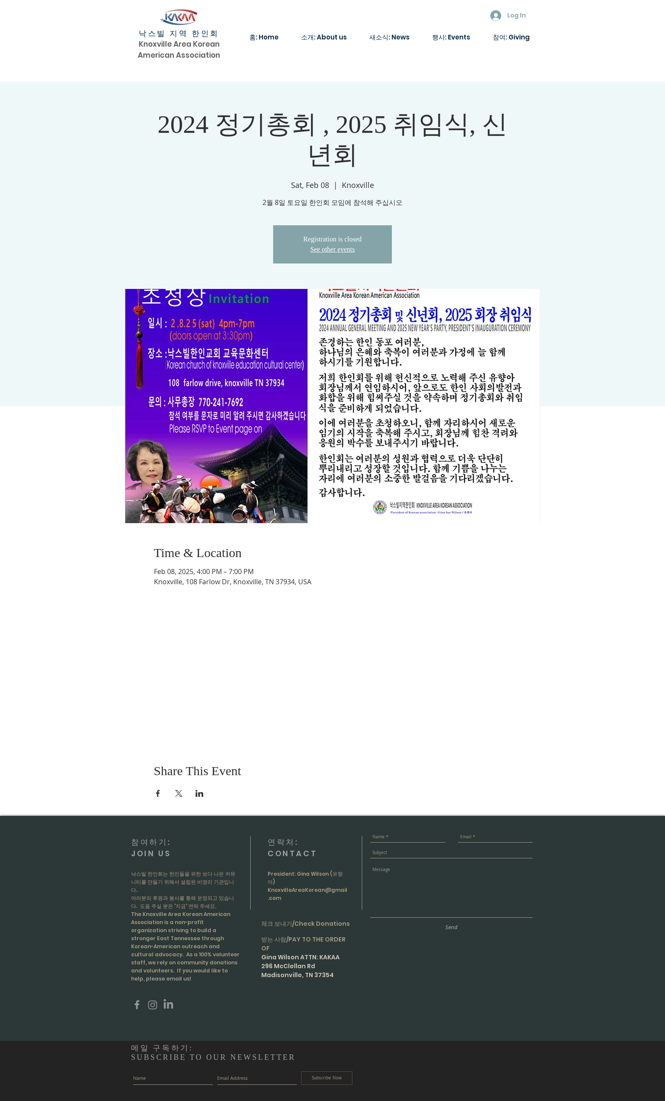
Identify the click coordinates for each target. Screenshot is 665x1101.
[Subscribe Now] (326, 1078)
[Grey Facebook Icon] (137, 1005)
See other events (332, 249)
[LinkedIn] (168, 1005)
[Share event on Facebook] (158, 793)
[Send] (451, 927)
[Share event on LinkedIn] (200, 793)
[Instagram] (153, 1005)
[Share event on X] (179, 793)
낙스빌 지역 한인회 (179, 33)
